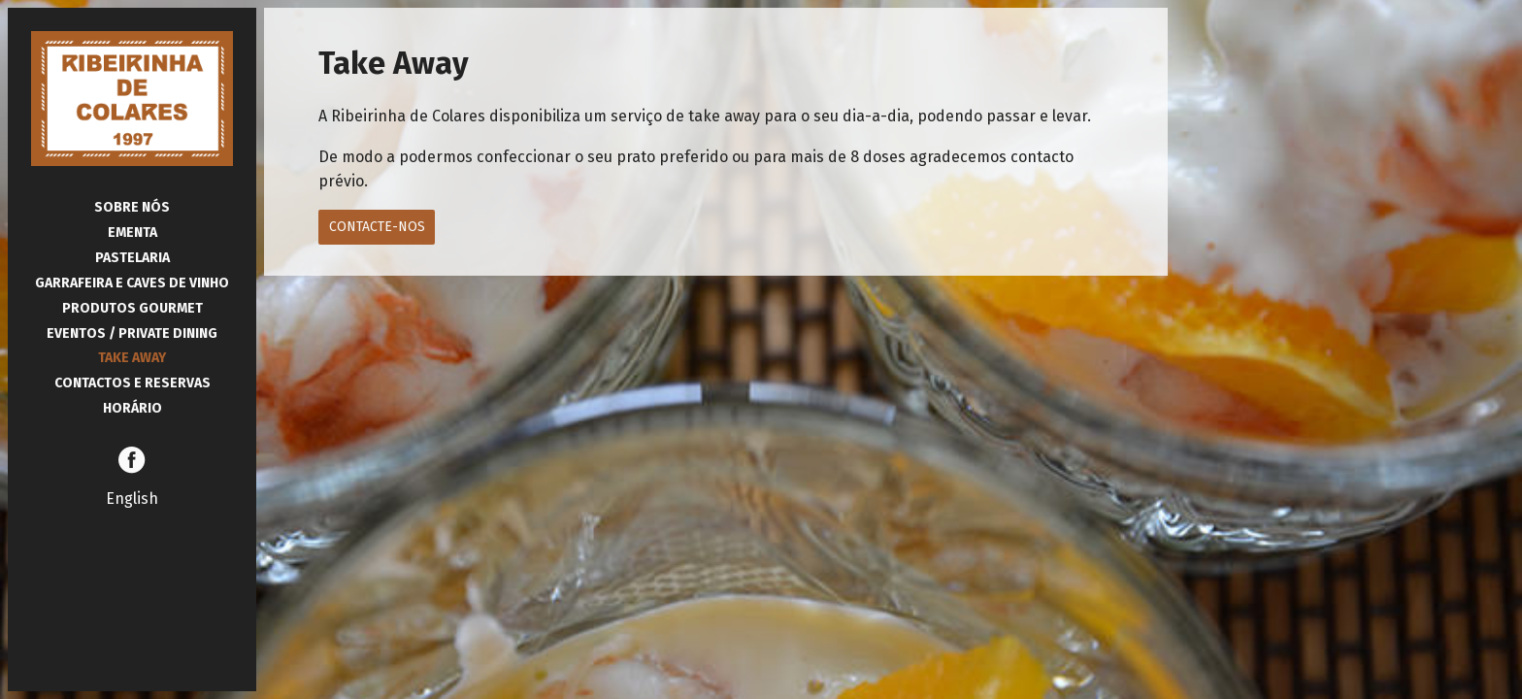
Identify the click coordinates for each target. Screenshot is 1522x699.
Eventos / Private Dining (132, 333)
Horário (132, 408)
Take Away (132, 358)
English (132, 498)
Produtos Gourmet (132, 308)
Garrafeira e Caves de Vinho (132, 283)
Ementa (132, 232)
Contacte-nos (377, 226)
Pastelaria (132, 258)
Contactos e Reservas (132, 383)
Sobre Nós (132, 207)
